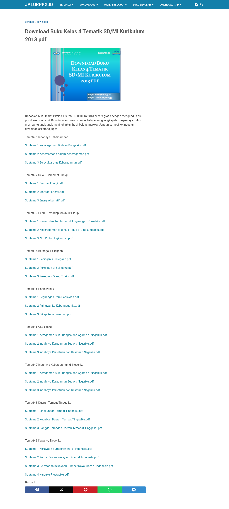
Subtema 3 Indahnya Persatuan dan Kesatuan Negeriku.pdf (62, 352)
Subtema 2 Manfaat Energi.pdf (44, 192)
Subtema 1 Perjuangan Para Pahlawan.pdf (52, 297)
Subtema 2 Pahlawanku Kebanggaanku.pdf (52, 305)
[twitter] (61, 489)
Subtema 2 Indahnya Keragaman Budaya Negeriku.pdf (59, 343)
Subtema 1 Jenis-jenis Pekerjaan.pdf (48, 259)
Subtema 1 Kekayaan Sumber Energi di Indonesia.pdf (58, 448)
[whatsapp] (110, 489)
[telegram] (134, 489)
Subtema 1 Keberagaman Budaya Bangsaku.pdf (55, 145)
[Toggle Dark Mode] (196, 5)
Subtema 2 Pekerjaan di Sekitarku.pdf (49, 267)
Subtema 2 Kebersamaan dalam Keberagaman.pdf (57, 154)
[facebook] (37, 489)
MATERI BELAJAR (114, 4)
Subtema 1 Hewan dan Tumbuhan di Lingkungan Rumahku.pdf (65, 221)
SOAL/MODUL (87, 4)
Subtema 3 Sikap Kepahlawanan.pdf (48, 314)
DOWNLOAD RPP (169, 4)
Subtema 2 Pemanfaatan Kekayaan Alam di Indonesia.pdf (62, 457)
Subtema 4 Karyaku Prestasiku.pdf (47, 474)
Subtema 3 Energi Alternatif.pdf (45, 200)
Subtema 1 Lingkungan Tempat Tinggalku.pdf (54, 411)
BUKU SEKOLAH (142, 4)
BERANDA (65, 4)
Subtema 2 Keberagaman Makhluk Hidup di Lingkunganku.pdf (64, 230)
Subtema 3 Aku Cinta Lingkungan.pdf (48, 238)
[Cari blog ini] (202, 5)
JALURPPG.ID (39, 4)
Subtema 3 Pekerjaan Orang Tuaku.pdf (49, 276)
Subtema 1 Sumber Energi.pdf (44, 183)
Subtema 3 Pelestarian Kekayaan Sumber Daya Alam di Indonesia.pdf (69, 466)
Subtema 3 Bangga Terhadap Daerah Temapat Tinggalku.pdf (63, 428)
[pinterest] (85, 489)
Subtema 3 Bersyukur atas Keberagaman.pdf (53, 162)
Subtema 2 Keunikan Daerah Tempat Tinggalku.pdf (57, 419)
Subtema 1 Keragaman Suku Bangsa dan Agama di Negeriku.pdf (66, 335)
